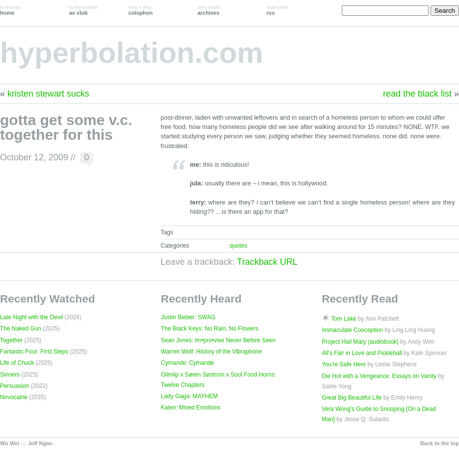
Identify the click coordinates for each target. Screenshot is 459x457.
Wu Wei (9, 443)
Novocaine (13, 397)
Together (11, 340)
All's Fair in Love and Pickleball (362, 353)
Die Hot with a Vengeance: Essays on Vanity (379, 376)
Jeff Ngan (40, 443)
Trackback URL (267, 262)
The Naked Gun (20, 328)
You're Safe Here (344, 364)
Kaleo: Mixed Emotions (191, 407)
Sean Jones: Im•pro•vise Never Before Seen (218, 340)
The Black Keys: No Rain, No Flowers (209, 328)
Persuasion (14, 385)
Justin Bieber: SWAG (188, 317)
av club (83, 10)
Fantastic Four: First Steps (34, 351)
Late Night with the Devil (31, 317)
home (10, 10)
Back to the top (439, 443)
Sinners (10, 374)
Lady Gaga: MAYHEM (189, 396)
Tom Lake (344, 318)
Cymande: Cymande (187, 362)
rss (277, 10)
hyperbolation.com (131, 52)
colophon (140, 10)
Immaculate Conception (352, 330)
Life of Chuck (17, 362)
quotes (238, 245)
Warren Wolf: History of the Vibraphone (211, 351)
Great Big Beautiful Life (352, 397)
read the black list (417, 94)
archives (209, 10)
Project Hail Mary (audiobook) (360, 341)
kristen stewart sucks (48, 94)
